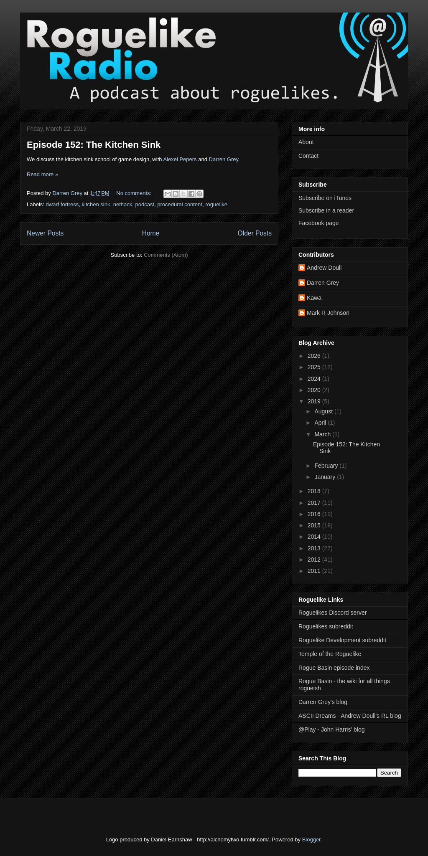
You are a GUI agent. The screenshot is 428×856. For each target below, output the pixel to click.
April (321, 422)
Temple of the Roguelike (329, 654)
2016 (315, 514)
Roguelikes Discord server (332, 612)
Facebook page (318, 223)
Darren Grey (224, 159)
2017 (315, 502)
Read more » (42, 174)
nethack (122, 204)
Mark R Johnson (328, 312)
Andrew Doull (324, 267)
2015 (315, 525)
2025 (315, 367)
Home (151, 233)
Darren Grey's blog (322, 702)
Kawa (314, 297)
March (323, 434)
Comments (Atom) (166, 255)
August (324, 411)
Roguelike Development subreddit (342, 640)
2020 (315, 390)
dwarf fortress (62, 204)
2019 (315, 401)
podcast (144, 204)
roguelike (216, 204)
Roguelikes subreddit (325, 626)
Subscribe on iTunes (325, 198)
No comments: (134, 193)
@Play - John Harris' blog (331, 729)
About (306, 142)
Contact (308, 155)
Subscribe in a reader (326, 210)
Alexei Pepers (179, 159)
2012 (315, 559)
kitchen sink (96, 204)
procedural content (179, 204)
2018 (315, 491)
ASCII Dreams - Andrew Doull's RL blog (349, 715)
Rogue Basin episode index (333, 667)
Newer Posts (45, 233)
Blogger (311, 839)
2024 (315, 378)
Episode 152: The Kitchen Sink (93, 144)
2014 (315, 536)
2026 (315, 355)
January (325, 477)
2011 (315, 570)
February (326, 465)
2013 (315, 548)
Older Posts (255, 233)
